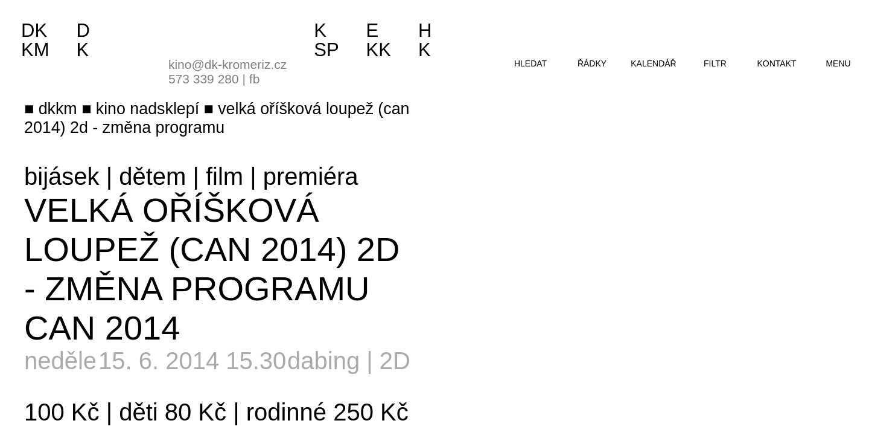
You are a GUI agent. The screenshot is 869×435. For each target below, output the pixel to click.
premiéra (310, 176)
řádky (592, 63)
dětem (152, 176)
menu (838, 63)
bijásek (62, 176)
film (224, 176)
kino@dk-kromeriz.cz (227, 64)
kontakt (776, 63)
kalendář (653, 63)
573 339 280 (203, 79)
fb (254, 79)
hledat (530, 63)
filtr (715, 63)
